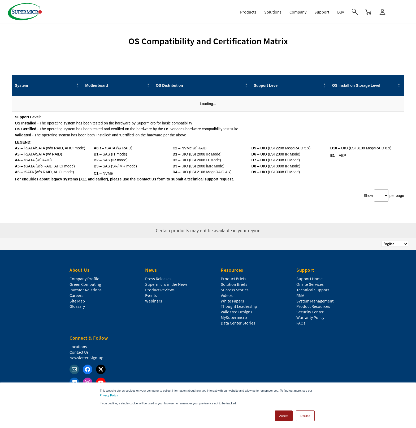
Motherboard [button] (96, 85)
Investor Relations (86, 289)
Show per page (384, 195)
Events (151, 295)
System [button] (21, 85)
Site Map (77, 301)
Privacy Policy (109, 395)
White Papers (232, 301)
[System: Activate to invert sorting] (47, 85)
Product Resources (313, 306)
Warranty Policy (310, 317)
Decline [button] (305, 415)
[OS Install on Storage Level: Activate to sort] (367, 85)
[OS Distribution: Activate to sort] (202, 85)
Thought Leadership (239, 306)
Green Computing (85, 284)
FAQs (300, 323)
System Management (314, 301)
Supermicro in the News (166, 284)
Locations (78, 346)
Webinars (153, 301)
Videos (227, 295)
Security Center (310, 311)
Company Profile (84, 278)
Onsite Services (310, 284)
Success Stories (235, 289)
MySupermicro (234, 317)
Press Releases (158, 278)
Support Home (309, 278)
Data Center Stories (238, 323)
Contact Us (79, 352)
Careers (76, 295)
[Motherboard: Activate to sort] (118, 85)
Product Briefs (233, 278)
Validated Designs (236, 311)
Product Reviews (160, 289)
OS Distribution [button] (169, 85)
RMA (300, 295)
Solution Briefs (234, 284)
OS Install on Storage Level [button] (356, 85)
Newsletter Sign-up (86, 357)
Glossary (77, 306)
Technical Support (312, 289)
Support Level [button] (266, 85)
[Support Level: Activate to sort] (290, 85)
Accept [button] (283, 415)
